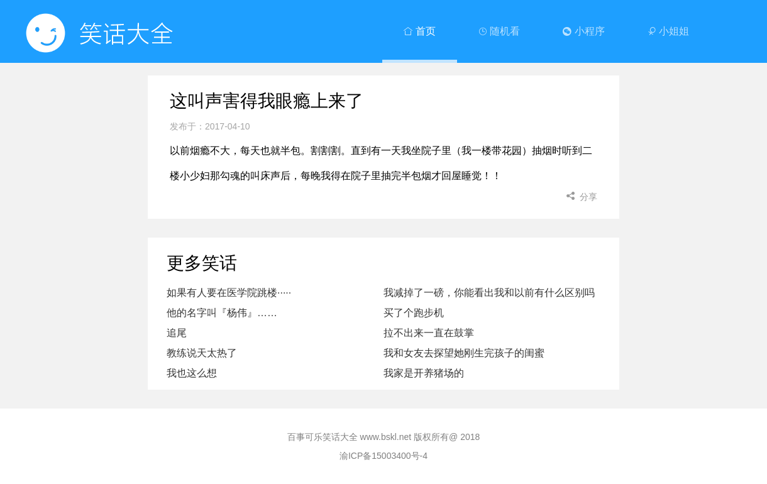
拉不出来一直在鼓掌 (429, 332)
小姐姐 (668, 31)
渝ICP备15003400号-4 (383, 456)
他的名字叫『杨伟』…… (222, 312)
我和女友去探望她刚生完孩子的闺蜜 (464, 353)
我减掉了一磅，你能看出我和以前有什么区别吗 (489, 292)
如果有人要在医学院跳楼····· (229, 292)
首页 (419, 31)
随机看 (499, 31)
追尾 (177, 332)
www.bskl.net (386, 437)
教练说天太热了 (202, 353)
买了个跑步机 (414, 312)
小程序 (583, 31)
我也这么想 (192, 373)
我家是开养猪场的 (424, 373)
